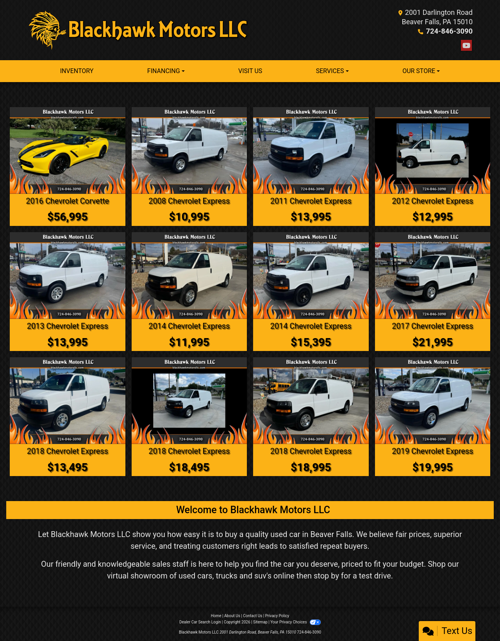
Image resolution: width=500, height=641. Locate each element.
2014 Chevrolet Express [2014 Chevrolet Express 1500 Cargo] (311, 325)
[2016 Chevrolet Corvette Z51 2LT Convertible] (67, 150)
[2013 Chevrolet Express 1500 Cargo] (67, 275)
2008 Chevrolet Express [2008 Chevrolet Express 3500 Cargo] (189, 201)
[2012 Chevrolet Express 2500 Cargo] (433, 150)
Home (216, 615)
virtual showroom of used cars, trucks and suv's (189, 575)
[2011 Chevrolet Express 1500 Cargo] (311, 150)
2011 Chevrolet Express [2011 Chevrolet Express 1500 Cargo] (311, 201)
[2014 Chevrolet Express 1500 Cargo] (311, 275)
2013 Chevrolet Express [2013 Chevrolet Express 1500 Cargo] (67, 325)
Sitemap (260, 621)
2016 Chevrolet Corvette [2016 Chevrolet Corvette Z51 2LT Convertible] (67, 201)
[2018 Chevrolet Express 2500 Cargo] (67, 399)
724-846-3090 (450, 31)
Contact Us (252, 615)
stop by (326, 575)
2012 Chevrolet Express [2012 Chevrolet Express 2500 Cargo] (432, 201)
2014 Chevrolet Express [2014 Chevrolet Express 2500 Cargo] (189, 325)
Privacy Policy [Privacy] (277, 615)
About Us (232, 615)
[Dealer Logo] (138, 30)
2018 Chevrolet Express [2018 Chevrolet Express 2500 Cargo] (67, 450)
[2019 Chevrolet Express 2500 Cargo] (433, 399)
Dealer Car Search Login (200, 621)
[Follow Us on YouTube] (466, 46)
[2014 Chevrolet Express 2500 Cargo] (189, 275)
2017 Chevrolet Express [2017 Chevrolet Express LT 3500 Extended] (432, 325)
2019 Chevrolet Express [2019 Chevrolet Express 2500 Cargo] (432, 450)
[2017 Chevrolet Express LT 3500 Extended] (433, 275)
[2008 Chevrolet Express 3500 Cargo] (189, 150)
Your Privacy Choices (295, 621)
